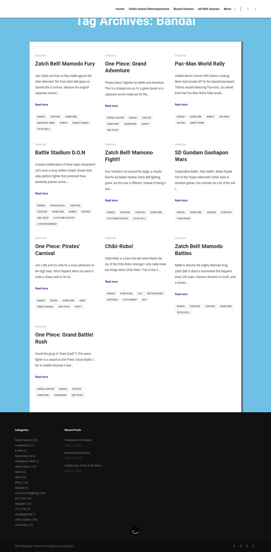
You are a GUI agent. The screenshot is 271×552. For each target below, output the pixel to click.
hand (83, 300)
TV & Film (21, 509)
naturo (86, 211)
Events (19, 450)
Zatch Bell (43, 129)
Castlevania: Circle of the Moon (83, 465)
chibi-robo (126, 293)
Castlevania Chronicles (78, 440)
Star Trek (20, 498)
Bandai (41, 116)
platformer (130, 299)
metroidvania (155, 293)
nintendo (112, 299)
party (78, 306)
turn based (184, 218)
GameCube (40, 55)
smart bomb (197, 123)
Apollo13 (69, 546)
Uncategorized (23, 514)
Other (18, 482)
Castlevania (22, 445)
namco (64, 123)
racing (181, 123)
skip (144, 299)
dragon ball (58, 205)
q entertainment (47, 224)
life (140, 293)
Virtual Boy (21, 525)
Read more (41, 104)
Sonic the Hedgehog (27, 493)
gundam (211, 212)
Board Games (23, 440)
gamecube (71, 116)
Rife (17, 546)
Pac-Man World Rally (200, 64)
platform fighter (64, 218)
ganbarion (130, 124)
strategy (226, 212)
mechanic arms (46, 123)
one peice (77, 395)
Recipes (20, 487)
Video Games (23, 519)
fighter (146, 117)
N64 (17, 477)
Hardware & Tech (25, 461)
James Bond (22, 466)
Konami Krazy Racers (77, 452)
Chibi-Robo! (119, 246)
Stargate (20, 503)
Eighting (76, 205)
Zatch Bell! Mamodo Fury (65, 64)
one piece (113, 130)
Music (18, 472)
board (54, 300)
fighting (55, 116)
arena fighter (115, 117)
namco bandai (81, 123)
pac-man (224, 116)
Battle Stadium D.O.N (60, 153)
